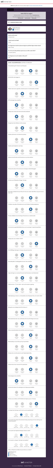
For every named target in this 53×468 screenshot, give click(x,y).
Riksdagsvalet (20, 18)
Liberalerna (17, 29)
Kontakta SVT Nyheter (28, 465)
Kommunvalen (27, 18)
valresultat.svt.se (36, 15)
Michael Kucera (20, 465)
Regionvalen (34, 18)
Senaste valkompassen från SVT (35, 5)
